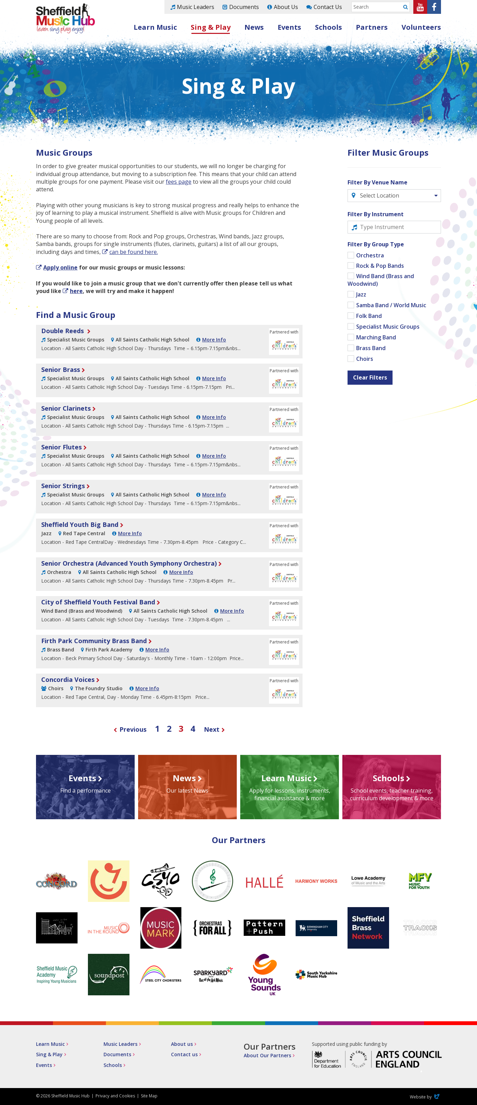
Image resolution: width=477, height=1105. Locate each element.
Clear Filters (370, 377)
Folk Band (369, 316)
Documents (244, 6)
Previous (130, 729)
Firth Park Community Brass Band (94, 641)
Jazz (361, 294)
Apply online (60, 267)
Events (289, 27)
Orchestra (370, 255)
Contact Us (328, 6)
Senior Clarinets (66, 408)
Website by (425, 1097)
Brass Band (371, 348)
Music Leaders (195, 6)
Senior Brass (60, 369)
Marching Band (376, 337)
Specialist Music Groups (388, 326)
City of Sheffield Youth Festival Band (98, 602)
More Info (214, 339)
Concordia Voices (67, 679)
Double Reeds (63, 331)
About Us (286, 6)
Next (214, 729)
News (254, 27)
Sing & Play (211, 27)
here (76, 291)
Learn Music (155, 27)
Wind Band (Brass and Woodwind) (381, 279)
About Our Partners (267, 1055)
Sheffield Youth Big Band (79, 524)
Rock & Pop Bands (380, 266)
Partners (372, 27)
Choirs (364, 359)
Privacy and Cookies (115, 1096)
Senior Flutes (61, 447)
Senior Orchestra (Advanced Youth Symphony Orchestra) (129, 563)
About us (182, 1044)
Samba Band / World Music (391, 305)
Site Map (149, 1096)
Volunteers (421, 27)
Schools (328, 27)
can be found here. (133, 252)
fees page (178, 181)
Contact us (184, 1054)
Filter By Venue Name (377, 182)
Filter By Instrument (376, 214)
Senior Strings (63, 486)
